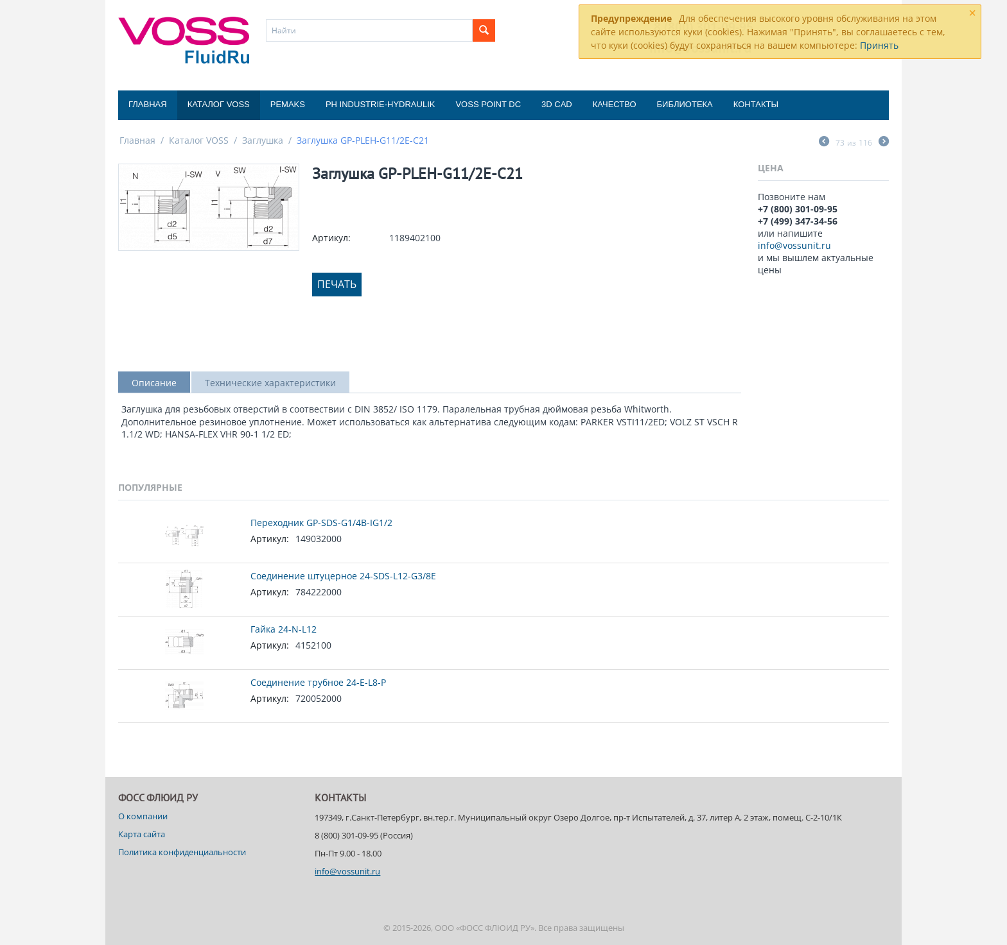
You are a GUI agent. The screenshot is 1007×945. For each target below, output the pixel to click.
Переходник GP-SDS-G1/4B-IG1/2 (321, 522)
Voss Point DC (488, 104)
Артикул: (331, 238)
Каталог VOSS (219, 104)
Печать (336, 284)
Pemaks (287, 104)
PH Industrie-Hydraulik (380, 104)
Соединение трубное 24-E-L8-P (318, 682)
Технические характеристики (270, 383)
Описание (154, 383)
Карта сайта (141, 834)
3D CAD (556, 104)
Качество (614, 104)
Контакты (755, 104)
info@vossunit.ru (794, 245)
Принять (879, 45)
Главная (147, 104)
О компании (143, 816)
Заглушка (262, 140)
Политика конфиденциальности (182, 852)
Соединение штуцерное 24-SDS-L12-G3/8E (343, 576)
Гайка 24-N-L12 (283, 629)
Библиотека (685, 104)
